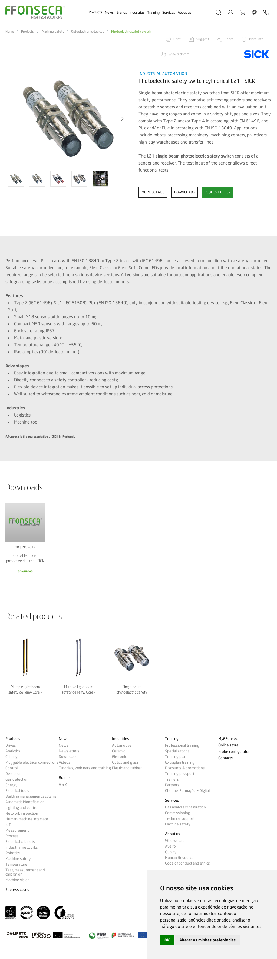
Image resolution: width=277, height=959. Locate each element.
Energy (11, 785)
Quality (170, 852)
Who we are (175, 840)
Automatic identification (25, 802)
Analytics (12, 751)
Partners (172, 785)
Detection (13, 774)
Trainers (172, 779)
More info (256, 39)
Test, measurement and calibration (25, 872)
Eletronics (120, 757)
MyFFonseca (228, 739)
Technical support (179, 818)
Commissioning (177, 813)
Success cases (17, 890)
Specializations (177, 751)
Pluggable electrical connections (31, 762)
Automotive (121, 745)
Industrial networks (21, 847)
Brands (121, 12)
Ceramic (118, 751)
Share (229, 39)
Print (177, 39)
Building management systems (31, 796)
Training (153, 12)
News (109, 12)
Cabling (11, 757)
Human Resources (180, 857)
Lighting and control (21, 808)
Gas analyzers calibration (185, 807)
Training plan (175, 757)
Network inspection (21, 813)
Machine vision (17, 880)
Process (12, 836)
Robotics (12, 853)
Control (11, 768)
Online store (228, 745)
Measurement (17, 830)
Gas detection (16, 779)
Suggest (202, 39)
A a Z (63, 784)
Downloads (68, 757)
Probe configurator (234, 752)
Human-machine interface (26, 819)
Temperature (16, 864)
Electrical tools (17, 791)
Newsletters (69, 751)
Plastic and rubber (127, 768)
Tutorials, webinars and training (85, 768)
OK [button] (167, 940)
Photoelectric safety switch (131, 31)
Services (168, 12)
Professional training (182, 745)
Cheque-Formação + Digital (187, 791)
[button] (122, 118)
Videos (64, 762)
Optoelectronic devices (87, 31)
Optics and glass (125, 762)
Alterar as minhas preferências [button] (207, 940)
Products (95, 12)
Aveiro (170, 846)
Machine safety (53, 31)
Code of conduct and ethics (187, 863)
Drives (10, 745)
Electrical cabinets (20, 841)
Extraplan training (179, 762)
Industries (137, 12)
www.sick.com (179, 54)
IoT (8, 825)
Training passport (179, 774)
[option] (68, 119)
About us (184, 12)
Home (9, 31)
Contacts (225, 758)
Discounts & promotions (185, 768)
